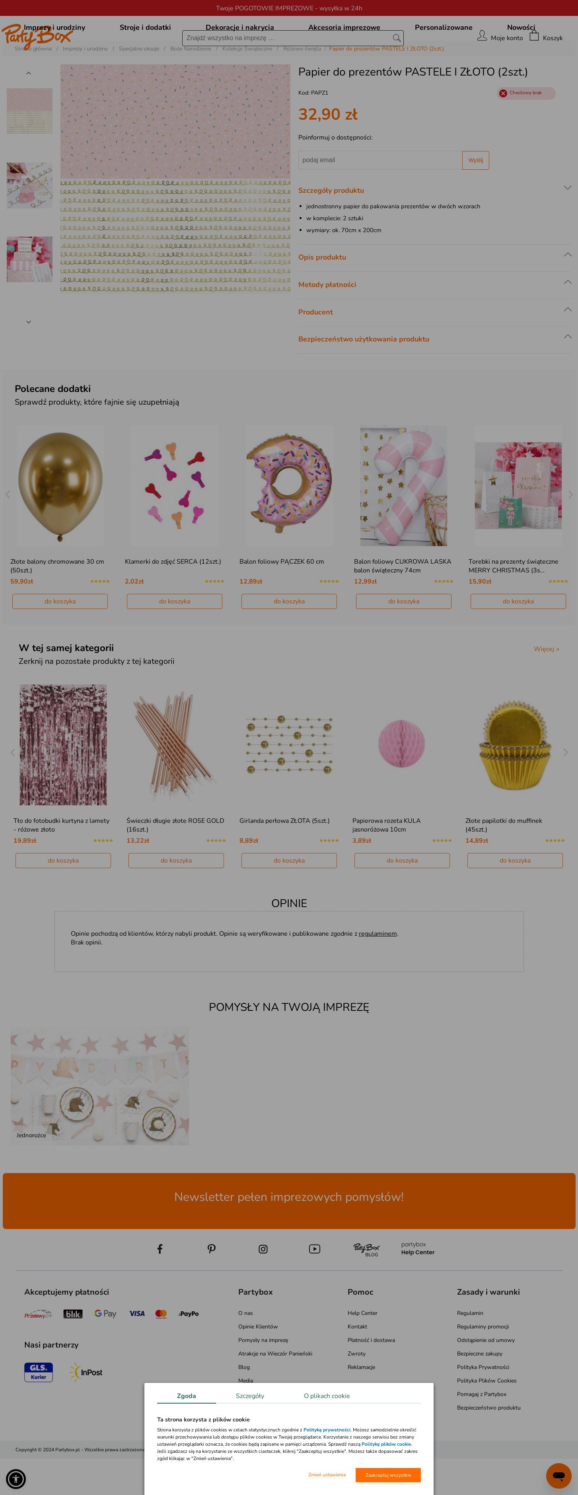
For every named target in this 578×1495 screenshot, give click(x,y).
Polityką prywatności (327, 1430)
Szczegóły (250, 1396)
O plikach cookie (327, 1396)
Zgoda (186, 1396)
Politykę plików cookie (386, 1444)
